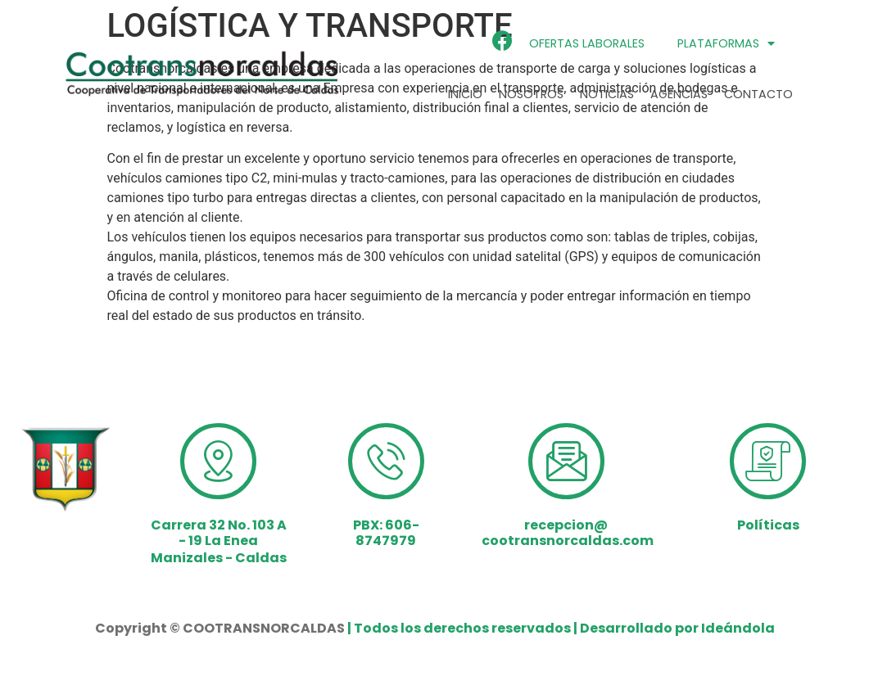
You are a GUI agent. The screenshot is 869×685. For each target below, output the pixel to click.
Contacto (758, 94)
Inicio (465, 94)
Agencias (679, 94)
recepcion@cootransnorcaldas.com (568, 533)
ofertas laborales (587, 43)
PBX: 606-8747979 (386, 533)
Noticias (607, 94)
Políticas (768, 525)
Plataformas (726, 43)
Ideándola (738, 628)
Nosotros (531, 94)
